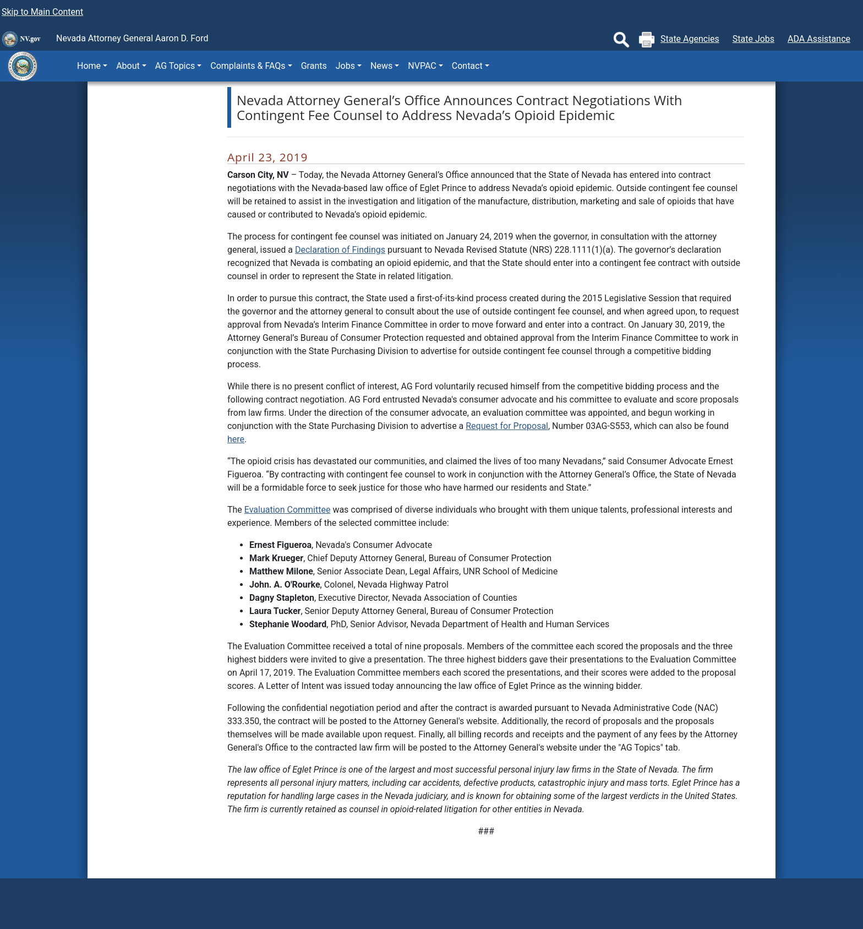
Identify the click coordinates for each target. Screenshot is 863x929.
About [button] (128, 66)
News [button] (381, 66)
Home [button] (89, 66)
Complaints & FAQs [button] (247, 66)
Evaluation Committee (287, 509)
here (235, 439)
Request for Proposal (507, 426)
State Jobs (753, 39)
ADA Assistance (819, 39)
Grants (314, 66)
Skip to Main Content (42, 12)
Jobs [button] (345, 66)
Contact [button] (467, 66)
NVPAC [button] (422, 66)
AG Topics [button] (175, 66)
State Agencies (689, 39)
